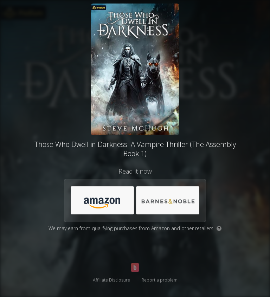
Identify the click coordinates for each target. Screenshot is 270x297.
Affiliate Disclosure (111, 280)
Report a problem (160, 280)
